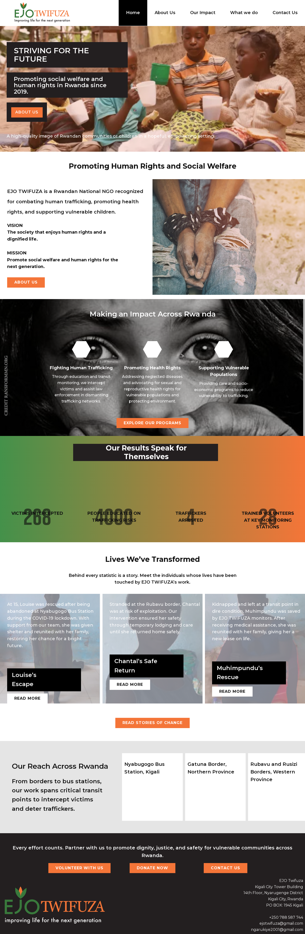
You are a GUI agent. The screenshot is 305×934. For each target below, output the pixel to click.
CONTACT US (225, 868)
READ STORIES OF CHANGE (152, 722)
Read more (27, 698)
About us (26, 112)
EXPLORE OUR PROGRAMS (152, 423)
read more (130, 684)
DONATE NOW (152, 868)
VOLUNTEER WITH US (79, 868)
